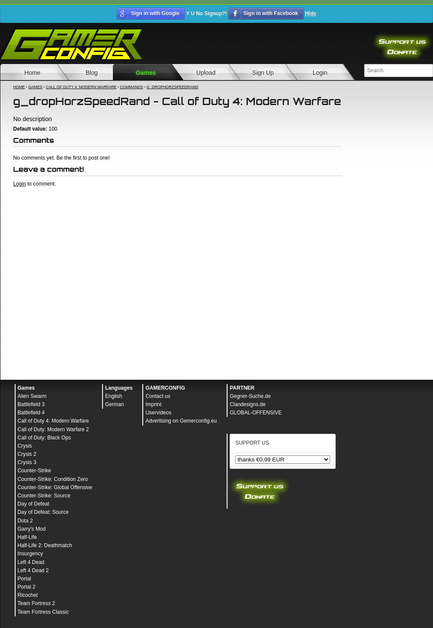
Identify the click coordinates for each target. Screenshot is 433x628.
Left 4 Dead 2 (33, 570)
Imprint (153, 404)
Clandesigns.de (248, 404)
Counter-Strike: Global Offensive (55, 487)
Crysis (25, 446)
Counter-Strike (34, 471)
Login (320, 72)
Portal (24, 579)
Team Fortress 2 (36, 603)
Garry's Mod (32, 529)
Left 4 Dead (31, 562)
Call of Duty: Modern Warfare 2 (53, 429)
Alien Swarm (32, 396)
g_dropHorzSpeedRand (173, 87)
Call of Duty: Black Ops (44, 438)
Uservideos (158, 413)
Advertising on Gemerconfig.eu (181, 421)
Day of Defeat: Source (43, 512)
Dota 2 (25, 521)
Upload (205, 72)
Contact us (157, 396)
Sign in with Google (155, 13)
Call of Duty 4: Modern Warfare (81, 87)
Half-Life (27, 537)
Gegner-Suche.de (250, 396)
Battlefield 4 (31, 413)
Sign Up (263, 72)
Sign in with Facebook (270, 13)
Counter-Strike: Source (44, 496)
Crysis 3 (27, 462)
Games (146, 72)
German (114, 404)
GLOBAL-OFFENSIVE (256, 413)
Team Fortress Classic (43, 612)
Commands (131, 87)
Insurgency (30, 554)
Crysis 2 (27, 454)
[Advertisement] (177, 211)
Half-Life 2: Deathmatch (45, 545)
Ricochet (28, 595)
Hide (310, 13)
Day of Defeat (33, 504)
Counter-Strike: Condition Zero (53, 479)
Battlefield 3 (31, 404)
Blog (92, 72)
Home (19, 87)
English (113, 396)
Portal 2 (26, 587)
